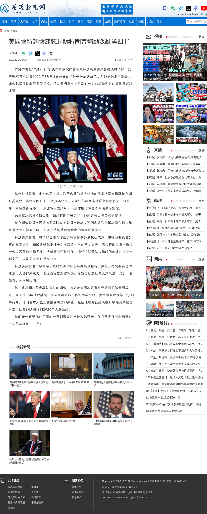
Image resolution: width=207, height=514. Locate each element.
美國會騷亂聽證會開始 (63, 420)
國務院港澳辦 (15, 487)
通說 (108, 21)
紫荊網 (11, 507)
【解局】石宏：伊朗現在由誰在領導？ (169, 248)
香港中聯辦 (14, 492)
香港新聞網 (78, 492)
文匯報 (35, 487)
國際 (53, 21)
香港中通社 (78, 487)
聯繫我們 (77, 497)
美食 (159, 21)
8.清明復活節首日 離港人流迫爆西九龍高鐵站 (174, 377)
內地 (44, 21)
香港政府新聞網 (16, 502)
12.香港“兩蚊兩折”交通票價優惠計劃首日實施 (173, 404)
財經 (62, 21)
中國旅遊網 (37, 502)
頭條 (4, 21)
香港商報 (36, 497)
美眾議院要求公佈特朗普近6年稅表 (70, 382)
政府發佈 (119, 21)
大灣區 (24, 21)
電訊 (89, 21)
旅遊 (150, 21)
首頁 (6, 30)
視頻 (71, 21)
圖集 (80, 21)
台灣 (35, 21)
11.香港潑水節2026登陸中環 (163, 397)
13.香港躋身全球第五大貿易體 (164, 411)
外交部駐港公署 (16, 497)
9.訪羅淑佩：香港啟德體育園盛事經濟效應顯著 (174, 384)
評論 (99, 21)
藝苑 (141, 21)
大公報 (35, 492)
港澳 (14, 21)
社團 (132, 21)
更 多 (201, 36)
